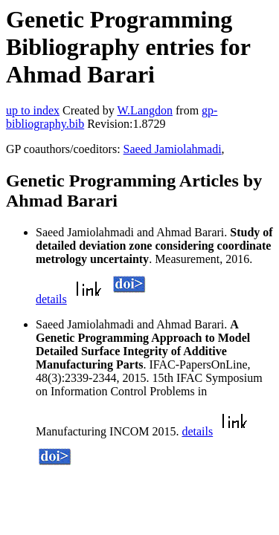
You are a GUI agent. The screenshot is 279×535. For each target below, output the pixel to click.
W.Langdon (145, 110)
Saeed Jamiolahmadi (173, 149)
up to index (33, 110)
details (51, 299)
